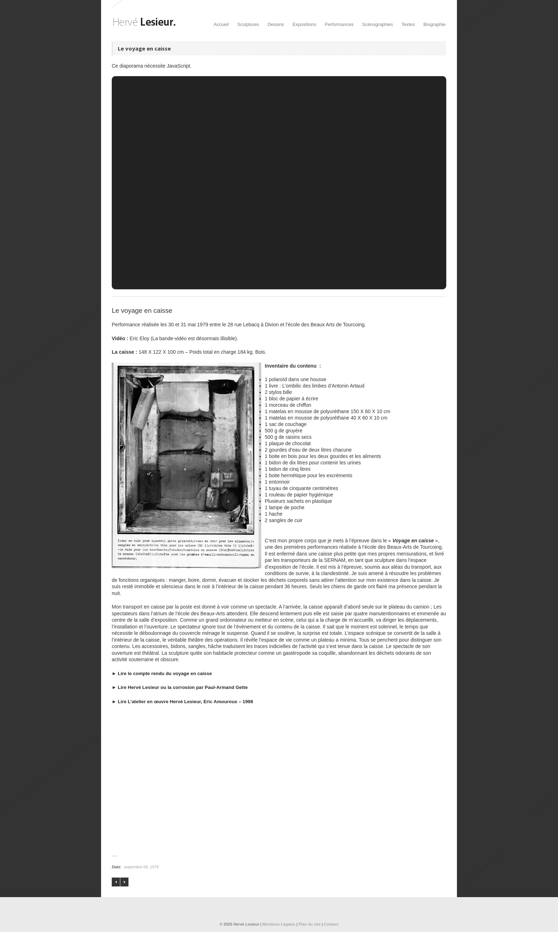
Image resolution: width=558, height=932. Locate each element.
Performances (339, 24)
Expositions (304, 24)
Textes (408, 24)
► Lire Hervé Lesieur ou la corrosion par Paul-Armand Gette (180, 687)
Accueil (221, 24)
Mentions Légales (279, 924)
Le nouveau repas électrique (124, 882)
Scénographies (377, 24)
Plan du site (310, 924)
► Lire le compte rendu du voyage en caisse (162, 673)
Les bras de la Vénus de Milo (116, 882)
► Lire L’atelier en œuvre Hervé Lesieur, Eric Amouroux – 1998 (182, 701)
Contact (331, 924)
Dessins (276, 24)
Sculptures (248, 24)
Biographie (434, 24)
